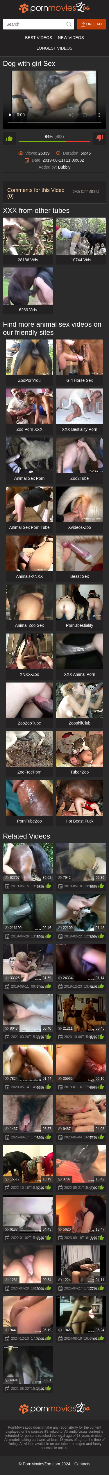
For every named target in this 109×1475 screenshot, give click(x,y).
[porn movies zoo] (54, 7)
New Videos (71, 37)
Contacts (82, 1464)
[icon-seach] (69, 24)
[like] (9, 138)
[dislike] (99, 138)
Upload (91, 24)
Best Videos (38, 37)
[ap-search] (38, 24)
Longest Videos (54, 48)
